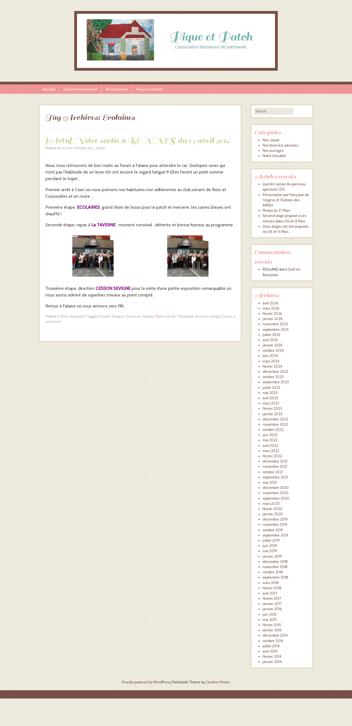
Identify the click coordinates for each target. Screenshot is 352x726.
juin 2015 (270, 614)
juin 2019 (270, 546)
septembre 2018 (275, 577)
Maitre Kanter (165, 316)
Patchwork (185, 316)
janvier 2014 (272, 662)
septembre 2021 (275, 477)
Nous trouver (117, 89)
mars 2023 (271, 403)
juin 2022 (270, 435)
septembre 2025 (276, 330)
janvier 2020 (273, 514)
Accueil (49, 89)
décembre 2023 (275, 372)
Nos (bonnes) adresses (280, 145)
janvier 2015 (272, 630)
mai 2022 (270, 440)
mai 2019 (270, 551)
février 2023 (272, 408)
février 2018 (272, 588)
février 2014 (272, 656)
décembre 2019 (275, 519)
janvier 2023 (272, 414)
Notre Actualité (72, 316)
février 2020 (272, 509)
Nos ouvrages (273, 150)
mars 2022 (271, 451)
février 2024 (272, 366)
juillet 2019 (271, 540)
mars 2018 (271, 583)
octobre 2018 (273, 572)
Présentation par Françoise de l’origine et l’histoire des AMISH (286, 200)
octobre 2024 (273, 350)
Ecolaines (133, 316)
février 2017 (272, 598)
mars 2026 (271, 308)
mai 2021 (270, 482)
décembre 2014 (275, 635)
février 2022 (272, 456)
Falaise (148, 316)
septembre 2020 (276, 498)
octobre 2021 (273, 472)
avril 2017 (270, 593)
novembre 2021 (275, 466)
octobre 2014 (273, 641)
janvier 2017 (272, 604)
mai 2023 (270, 393)
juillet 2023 (271, 388)
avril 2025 (270, 340)
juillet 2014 (271, 646)
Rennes (201, 316)
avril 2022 (270, 446)
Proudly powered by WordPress (146, 682)
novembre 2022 (275, 424)
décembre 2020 (276, 488)
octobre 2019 (273, 530)
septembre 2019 (275, 535)
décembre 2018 (275, 562)
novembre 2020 (275, 493)
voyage (214, 316)
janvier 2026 (273, 319)
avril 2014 (270, 651)
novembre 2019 (275, 524)
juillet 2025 (271, 335)
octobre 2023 (273, 377)
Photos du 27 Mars (276, 210)
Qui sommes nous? (80, 89)
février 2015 (272, 625)
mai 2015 (270, 620)
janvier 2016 (272, 609)
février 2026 (272, 314)
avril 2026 (270, 303)
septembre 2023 (276, 382)
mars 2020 (271, 504)
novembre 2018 (275, 567)
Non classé (271, 140)
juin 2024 (270, 356)
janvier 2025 (272, 345)
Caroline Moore (218, 682)
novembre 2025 (275, 324)
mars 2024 (271, 361)
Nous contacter (150, 89)
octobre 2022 (273, 430)
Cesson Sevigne (112, 316)
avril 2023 (270, 398)
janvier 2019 (272, 556)
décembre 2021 (275, 461)
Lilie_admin (95, 148)
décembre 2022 (275, 419)
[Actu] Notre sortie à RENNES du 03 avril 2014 (137, 140)
